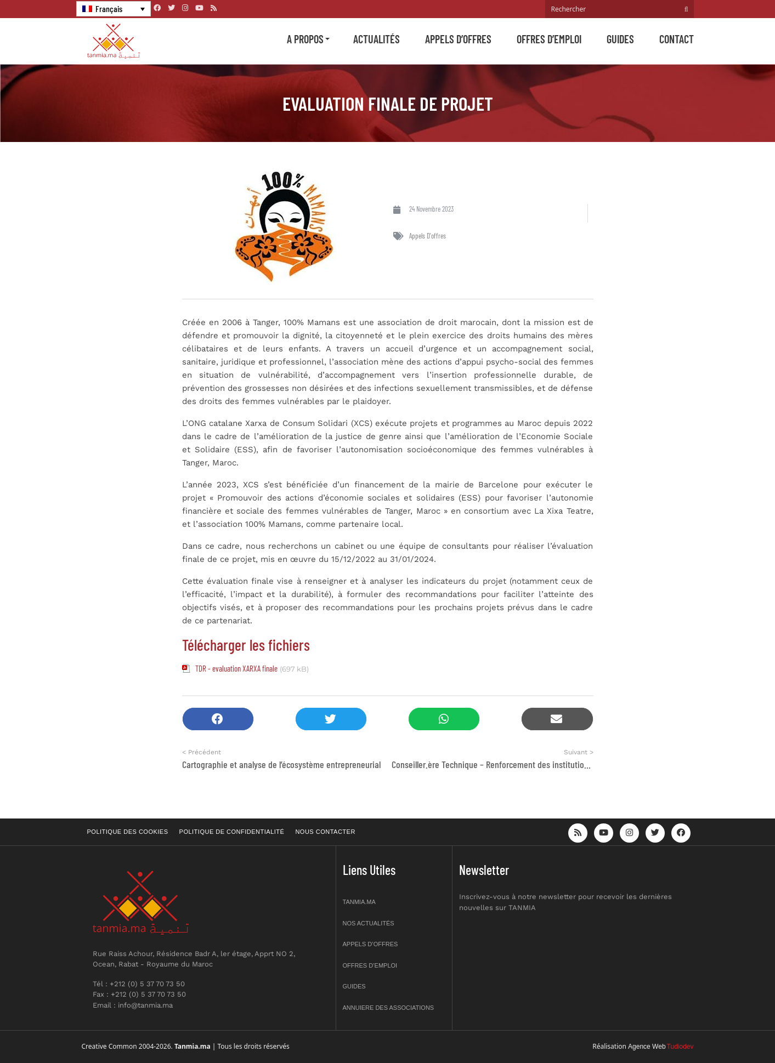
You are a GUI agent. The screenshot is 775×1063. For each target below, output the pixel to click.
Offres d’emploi (549, 39)
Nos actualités (368, 923)
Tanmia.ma (359, 902)
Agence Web (647, 1046)
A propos (305, 39)
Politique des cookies (127, 831)
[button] (218, 719)
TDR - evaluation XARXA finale (236, 668)
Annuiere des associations (388, 1007)
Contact (676, 39)
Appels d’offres (458, 39)
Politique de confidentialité (232, 831)
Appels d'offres (427, 235)
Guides (620, 39)
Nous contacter (325, 831)
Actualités (376, 39)
